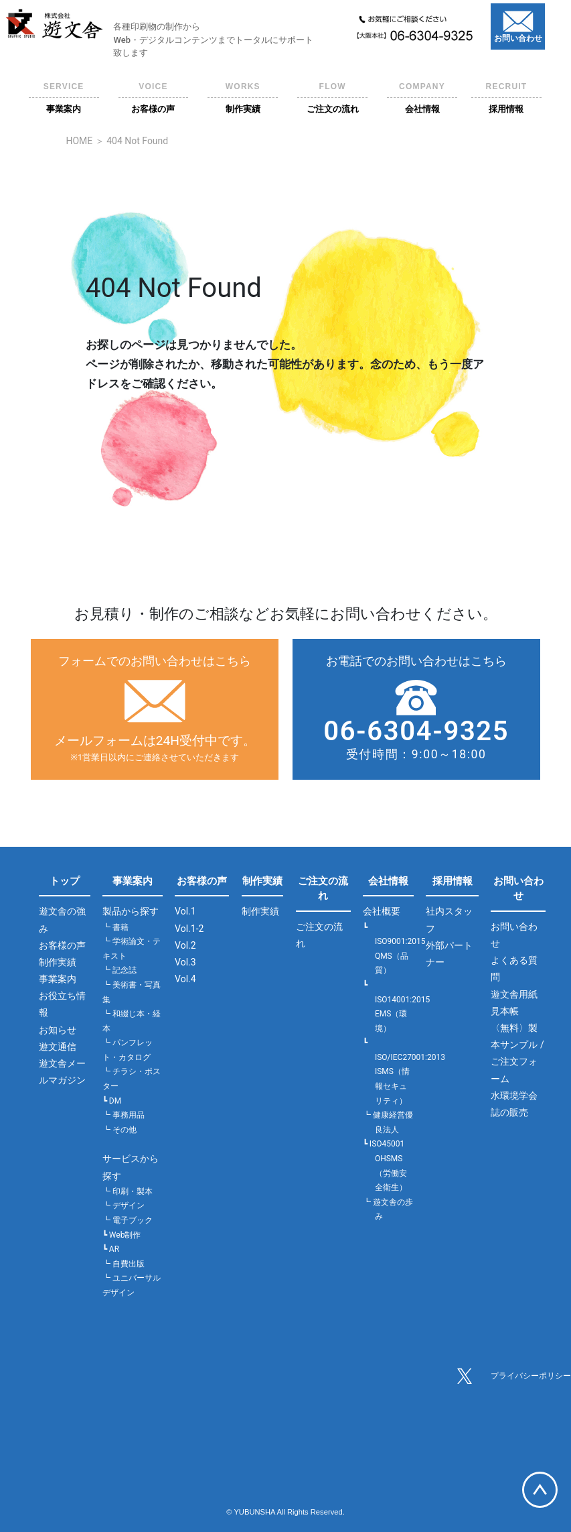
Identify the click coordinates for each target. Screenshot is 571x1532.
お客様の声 (62, 945)
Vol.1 (185, 911)
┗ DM (111, 1101)
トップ (65, 881)
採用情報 (452, 881)
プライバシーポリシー (531, 1375)
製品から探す (130, 911)
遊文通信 (57, 1046)
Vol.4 (185, 979)
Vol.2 (185, 945)
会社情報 (388, 881)
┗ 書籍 (115, 927)
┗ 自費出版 (123, 1264)
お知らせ (57, 1029)
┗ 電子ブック (127, 1220)
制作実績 (57, 962)
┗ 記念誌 (119, 970)
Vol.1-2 (189, 928)
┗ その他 (119, 1129)
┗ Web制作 (121, 1235)
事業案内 (57, 979)
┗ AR (110, 1249)
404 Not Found (137, 140)
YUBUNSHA (254, 1512)
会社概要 (381, 911)
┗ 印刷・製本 (127, 1191)
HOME (79, 140)
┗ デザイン (123, 1205)
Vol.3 (185, 962)
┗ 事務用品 (123, 1115)
